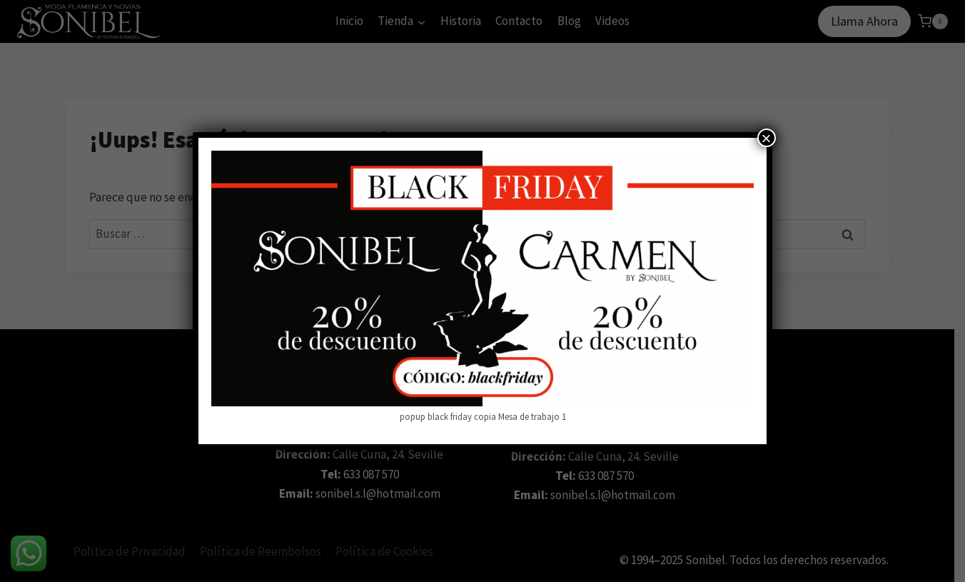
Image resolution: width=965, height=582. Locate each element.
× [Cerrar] (767, 138)
